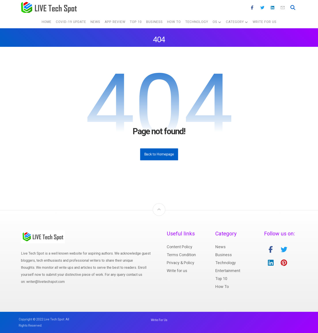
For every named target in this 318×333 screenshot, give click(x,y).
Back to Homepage (159, 154)
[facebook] (270, 249)
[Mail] (283, 8)
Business (223, 254)
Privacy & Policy (180, 262)
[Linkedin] (272, 8)
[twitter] (284, 249)
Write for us (177, 270)
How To (222, 286)
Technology (225, 262)
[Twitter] (262, 8)
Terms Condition (181, 254)
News (220, 246)
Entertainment (227, 270)
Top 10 (221, 278)
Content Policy (179, 246)
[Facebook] (252, 8)
